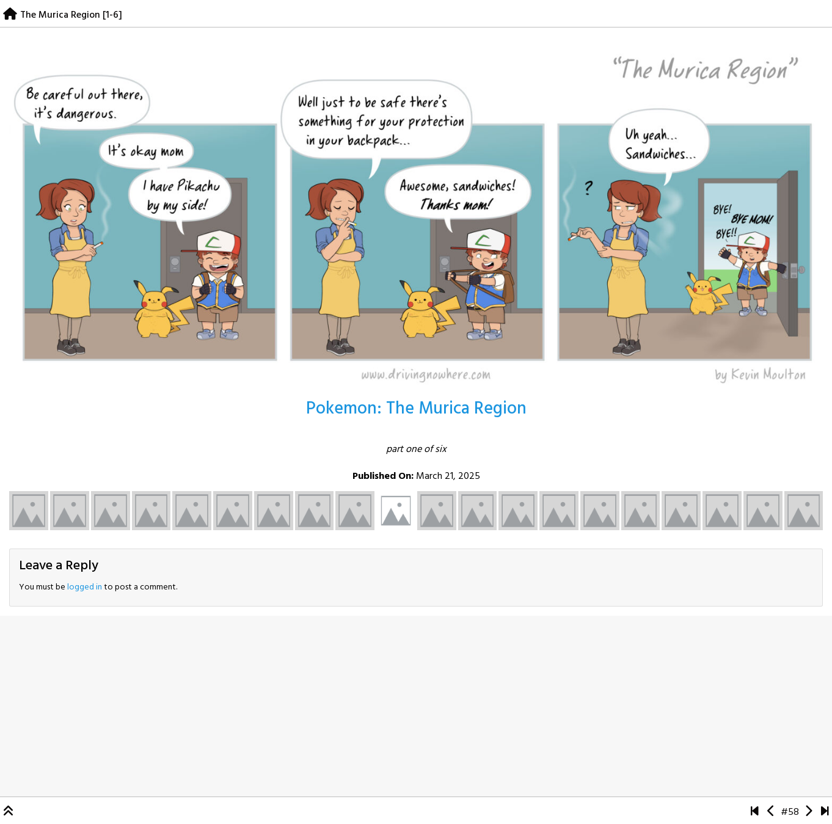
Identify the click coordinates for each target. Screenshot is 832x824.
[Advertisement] (416, 706)
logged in (84, 587)
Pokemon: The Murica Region (416, 409)
